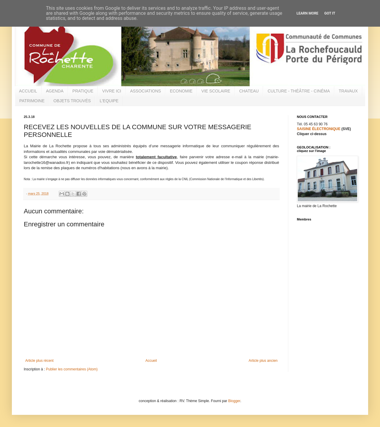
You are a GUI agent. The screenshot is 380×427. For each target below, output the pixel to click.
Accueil (151, 361)
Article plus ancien (263, 361)
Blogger (234, 401)
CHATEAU (249, 91)
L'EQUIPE (109, 100)
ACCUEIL (28, 91)
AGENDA (55, 91)
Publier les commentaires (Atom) (72, 369)
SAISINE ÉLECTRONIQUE (319, 129)
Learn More (308, 13)
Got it (329, 13)
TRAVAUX (348, 91)
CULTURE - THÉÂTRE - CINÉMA (298, 91)
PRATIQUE (83, 91)
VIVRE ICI (111, 91)
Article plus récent (39, 361)
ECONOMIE (181, 91)
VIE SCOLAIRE (215, 91)
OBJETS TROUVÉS (72, 100)
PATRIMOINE (32, 100)
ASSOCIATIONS (145, 91)
